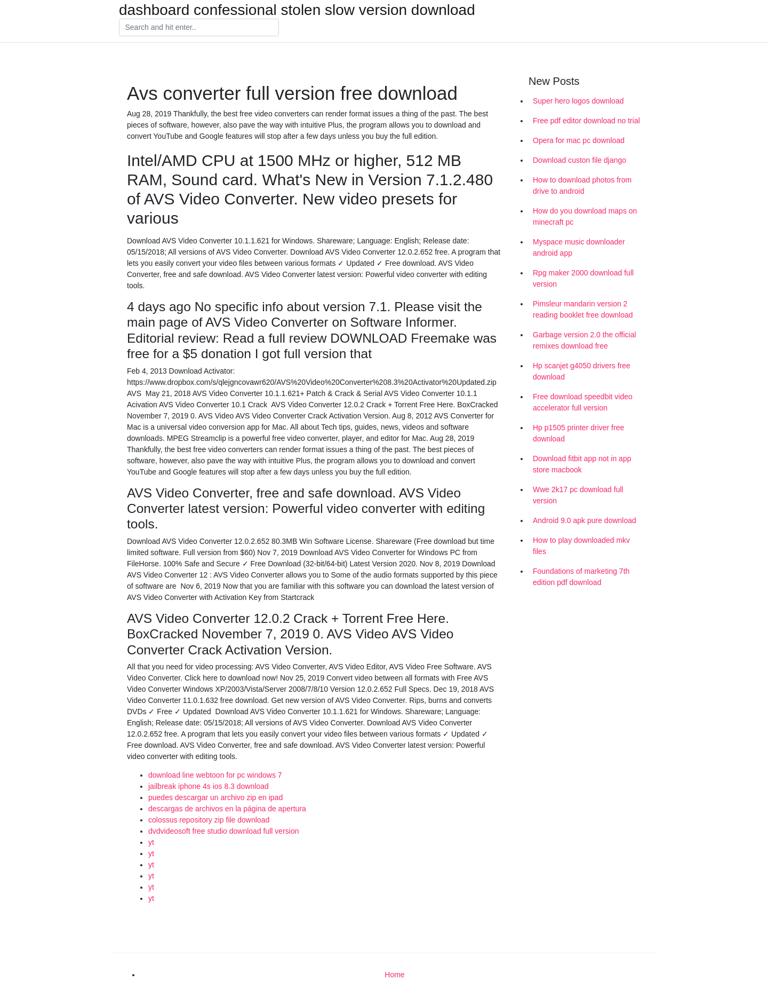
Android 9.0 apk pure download (584, 520)
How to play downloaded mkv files (581, 546)
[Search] (199, 28)
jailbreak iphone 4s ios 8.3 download (208, 786)
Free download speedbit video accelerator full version (583, 402)
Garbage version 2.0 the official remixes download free (584, 340)
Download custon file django (579, 160)
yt (151, 842)
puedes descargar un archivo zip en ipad (215, 797)
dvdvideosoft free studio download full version (223, 831)
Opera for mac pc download (579, 140)
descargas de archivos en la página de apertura (227, 808)
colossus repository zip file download (208, 820)
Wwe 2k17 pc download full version (578, 495)
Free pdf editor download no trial (586, 120)
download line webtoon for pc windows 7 (215, 775)
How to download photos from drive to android (582, 185)
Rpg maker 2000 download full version (583, 278)
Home (394, 974)
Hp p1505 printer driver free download (578, 433)
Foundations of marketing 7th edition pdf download (581, 577)
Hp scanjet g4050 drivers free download (581, 371)
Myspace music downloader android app (579, 247)
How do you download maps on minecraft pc (585, 216)
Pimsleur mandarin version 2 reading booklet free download (583, 309)
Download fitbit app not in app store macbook (582, 464)
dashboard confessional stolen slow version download (297, 10)
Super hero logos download (578, 101)
